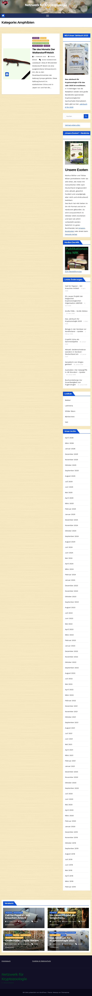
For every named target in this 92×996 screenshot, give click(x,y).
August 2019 (70, 854)
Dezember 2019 (71, 832)
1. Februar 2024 (40, 56)
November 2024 (71, 525)
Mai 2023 (68, 624)
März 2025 (69, 504)
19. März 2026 (12, 944)
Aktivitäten (53, 932)
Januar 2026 (70, 449)
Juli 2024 (69, 547)
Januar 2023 (70, 646)
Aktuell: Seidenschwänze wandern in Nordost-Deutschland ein (75, 352)
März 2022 (69, 695)
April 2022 (69, 690)
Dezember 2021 (71, 706)
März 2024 (69, 569)
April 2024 (69, 564)
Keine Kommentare (49, 60)
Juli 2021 (68, 733)
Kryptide (43, 38)
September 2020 (72, 788)
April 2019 (69, 876)
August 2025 (70, 476)
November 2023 (71, 591)
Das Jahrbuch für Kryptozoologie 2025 (62, 939)
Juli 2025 (69, 482)
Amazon (82, 228)
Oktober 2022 (70, 662)
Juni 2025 (69, 487)
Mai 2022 (68, 684)
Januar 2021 (70, 766)
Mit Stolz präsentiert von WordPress (35, 992)
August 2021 (70, 728)
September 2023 (72, 602)
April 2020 (69, 810)
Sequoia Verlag (71, 234)
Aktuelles (9, 912)
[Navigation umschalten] (47, 15)
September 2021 (71, 723)
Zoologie (46, 45)
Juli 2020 (69, 794)
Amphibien (36, 38)
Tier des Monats (37, 45)
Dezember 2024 (71, 520)
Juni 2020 (69, 799)
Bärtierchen (69, 417)
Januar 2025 (70, 514)
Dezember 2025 (71, 454)
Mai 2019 (68, 870)
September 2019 (71, 848)
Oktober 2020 (70, 783)
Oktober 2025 (70, 465)
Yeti (66, 422)
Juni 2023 (69, 619)
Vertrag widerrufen (72, 125)
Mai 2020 (69, 805)
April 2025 (69, 498)
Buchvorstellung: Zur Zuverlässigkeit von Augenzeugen (73, 382)
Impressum (6, 961)
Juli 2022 (69, 679)
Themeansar (65, 992)
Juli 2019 (68, 859)
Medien (64, 935)
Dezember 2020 (71, 772)
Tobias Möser (24, 921)
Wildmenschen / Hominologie (66, 912)
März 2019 (69, 881)
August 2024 (70, 542)
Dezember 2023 (71, 586)
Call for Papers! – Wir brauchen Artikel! (17, 916)
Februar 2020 (70, 821)
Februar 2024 (70, 575)
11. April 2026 (56, 921)
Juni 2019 (69, 865)
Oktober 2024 (70, 531)
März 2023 (69, 635)
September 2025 (72, 471)
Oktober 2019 (70, 843)
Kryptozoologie (25, 935)
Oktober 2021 (70, 717)
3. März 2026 (56, 944)
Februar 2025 (70, 509)
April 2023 (69, 629)
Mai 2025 (68, 493)
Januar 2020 (70, 827)
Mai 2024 (68, 558)
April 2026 (69, 438)
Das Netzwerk (18, 912)
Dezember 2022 (71, 651)
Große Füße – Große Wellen (22, 940)
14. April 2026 (12, 921)
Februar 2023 (70, 640)
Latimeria (69, 406)
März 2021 (69, 755)
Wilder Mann (70, 411)
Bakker (68, 400)
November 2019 (71, 838)
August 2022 (70, 673)
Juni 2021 (69, 739)
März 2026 (69, 443)
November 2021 (71, 712)
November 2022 (71, 657)
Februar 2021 (70, 761)
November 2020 (71, 777)
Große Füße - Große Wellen (76, 311)
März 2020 (69, 816)
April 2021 (69, 750)
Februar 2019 (70, 887)
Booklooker (69, 231)
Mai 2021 (68, 744)
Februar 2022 (70, 701)
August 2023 (70, 608)
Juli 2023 (69, 613)
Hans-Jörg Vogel (69, 921)
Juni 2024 (69, 553)
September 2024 (72, 536)
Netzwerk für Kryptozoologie (46, 5)
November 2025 (71, 460)
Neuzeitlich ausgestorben (40, 43)
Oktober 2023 (70, 597)
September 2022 (72, 668)
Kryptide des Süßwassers (40, 40)
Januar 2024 (70, 580)
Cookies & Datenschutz (41, 961)
